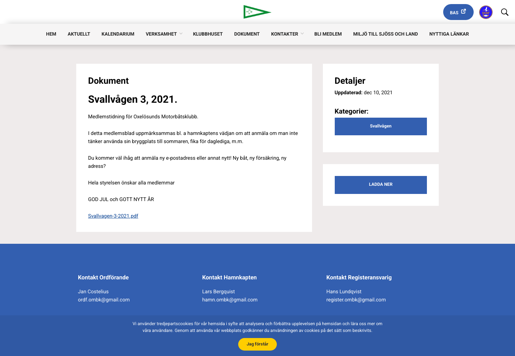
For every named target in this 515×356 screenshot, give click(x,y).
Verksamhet (161, 34)
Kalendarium (118, 34)
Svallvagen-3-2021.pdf (113, 216)
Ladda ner (380, 184)
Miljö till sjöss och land (385, 34)
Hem (51, 34)
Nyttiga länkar (449, 34)
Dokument (247, 34)
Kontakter (284, 34)
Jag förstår (257, 344)
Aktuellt (79, 34)
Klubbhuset (208, 34)
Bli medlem (328, 34)
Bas (454, 13)
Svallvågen (381, 126)
